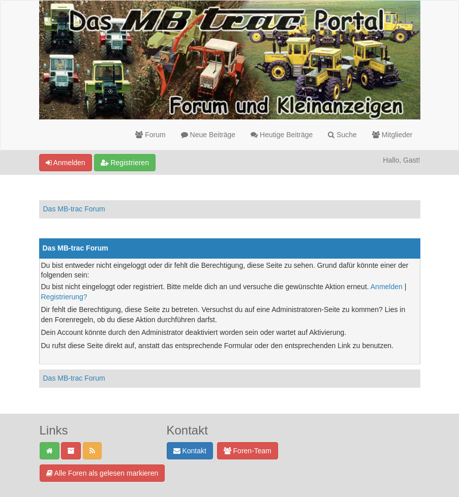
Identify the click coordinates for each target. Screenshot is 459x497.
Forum (150, 135)
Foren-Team (247, 451)
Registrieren (125, 163)
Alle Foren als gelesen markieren (102, 473)
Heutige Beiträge (282, 135)
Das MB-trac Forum (74, 209)
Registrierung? (64, 297)
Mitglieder (392, 135)
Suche (342, 135)
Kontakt (189, 451)
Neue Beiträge (208, 135)
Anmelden (65, 163)
